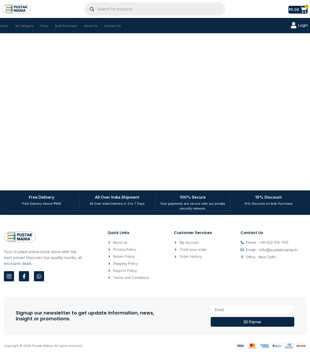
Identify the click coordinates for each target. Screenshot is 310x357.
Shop (50, 25)
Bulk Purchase (75, 25)
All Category (28, 25)
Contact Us (127, 25)
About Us (103, 25)
